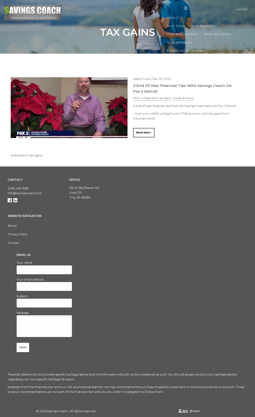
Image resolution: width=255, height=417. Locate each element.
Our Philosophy (182, 34)
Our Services (179, 42)
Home (242, 9)
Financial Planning (186, 51)
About (173, 17)
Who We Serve (217, 34)
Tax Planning (226, 67)
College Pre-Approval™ (190, 84)
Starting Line (180, 125)
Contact (210, 134)
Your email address (44, 279)
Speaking (227, 84)
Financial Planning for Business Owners (207, 75)
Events (173, 117)
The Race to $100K (202, 117)
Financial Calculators (189, 109)
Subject (37, 296)
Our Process (203, 26)
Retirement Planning (187, 59)
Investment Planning (187, 67)
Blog (243, 92)
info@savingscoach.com (25, 193)
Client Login (236, 134)
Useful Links (229, 109)
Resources (177, 100)
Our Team (176, 26)
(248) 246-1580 (18, 188)
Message (38, 313)
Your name (39, 263)
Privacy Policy (17, 234)
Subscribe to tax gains (26, 155)
